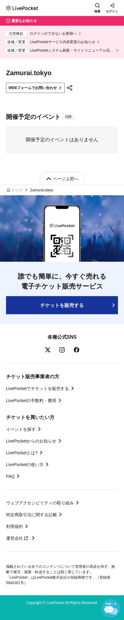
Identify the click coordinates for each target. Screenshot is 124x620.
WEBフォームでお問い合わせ (32, 88)
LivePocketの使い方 (25, 464)
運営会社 (18, 538)
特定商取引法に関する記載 (31, 514)
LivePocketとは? (22, 452)
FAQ (10, 476)
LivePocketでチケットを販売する (37, 388)
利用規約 (14, 526)
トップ (16, 190)
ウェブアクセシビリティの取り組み (40, 502)
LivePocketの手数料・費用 (31, 400)
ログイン (112, 11)
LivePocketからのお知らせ (31, 441)
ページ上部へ (65, 178)
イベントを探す (21, 429)
